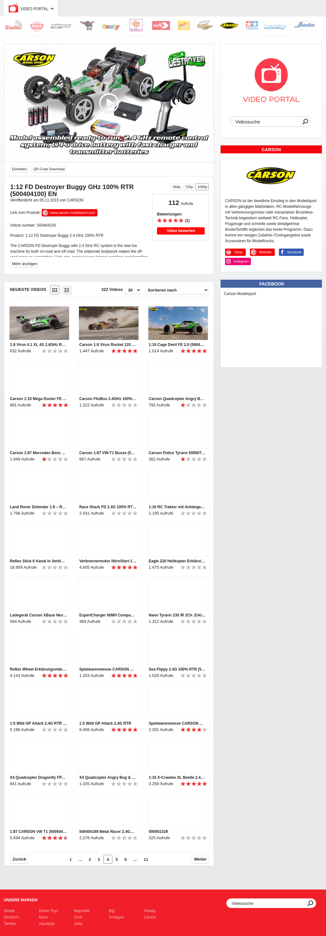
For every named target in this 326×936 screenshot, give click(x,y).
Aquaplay (47, 923)
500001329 (158, 831)
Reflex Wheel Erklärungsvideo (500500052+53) (38, 669)
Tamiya (10, 923)
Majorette (82, 911)
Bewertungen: (169, 214)
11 (146, 859)
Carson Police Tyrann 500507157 (177, 453)
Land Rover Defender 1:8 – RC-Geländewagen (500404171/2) (38, 507)
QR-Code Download (48, 169)
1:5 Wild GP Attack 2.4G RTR (105, 723)
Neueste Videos (28, 289)
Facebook (271, 283)
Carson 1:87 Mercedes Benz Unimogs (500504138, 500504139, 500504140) (38, 453)
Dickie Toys (48, 911)
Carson (150, 917)
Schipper (116, 917)
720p (189, 187)
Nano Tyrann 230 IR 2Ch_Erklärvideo (177, 615)
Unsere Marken (21, 900)
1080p (202, 187)
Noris (43, 917)
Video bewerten (181, 231)
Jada (78, 923)
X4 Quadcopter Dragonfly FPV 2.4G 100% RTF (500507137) (38, 777)
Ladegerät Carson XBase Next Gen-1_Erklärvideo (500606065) (38, 615)
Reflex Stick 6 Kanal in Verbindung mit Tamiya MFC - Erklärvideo (38, 561)
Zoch (78, 917)
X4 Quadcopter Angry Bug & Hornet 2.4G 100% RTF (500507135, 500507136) (108, 777)
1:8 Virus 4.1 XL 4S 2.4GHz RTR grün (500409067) (38, 344)
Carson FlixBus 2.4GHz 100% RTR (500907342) (108, 399)
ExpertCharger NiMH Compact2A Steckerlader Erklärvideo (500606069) (108, 615)
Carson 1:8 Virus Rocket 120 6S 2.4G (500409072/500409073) (108, 344)
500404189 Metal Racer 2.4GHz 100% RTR (108, 831)
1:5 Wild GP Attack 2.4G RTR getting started (38, 723)
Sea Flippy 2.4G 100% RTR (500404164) (177, 669)
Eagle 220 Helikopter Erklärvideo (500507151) (177, 561)
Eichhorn (11, 917)
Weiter (200, 859)
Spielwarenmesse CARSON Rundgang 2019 (177, 723)
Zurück (19, 859)
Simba (9, 911)
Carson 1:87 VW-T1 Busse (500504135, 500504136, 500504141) (108, 453)
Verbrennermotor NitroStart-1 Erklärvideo (108, 561)
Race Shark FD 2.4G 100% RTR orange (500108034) (108, 507)
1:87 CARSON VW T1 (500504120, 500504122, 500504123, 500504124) (38, 831)
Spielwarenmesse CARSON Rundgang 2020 (108, 669)
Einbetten (19, 169)
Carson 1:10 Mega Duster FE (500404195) (38, 399)
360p (177, 187)
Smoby (150, 911)
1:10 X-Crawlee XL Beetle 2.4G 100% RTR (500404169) (177, 777)
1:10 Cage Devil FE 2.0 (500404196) (177, 344)
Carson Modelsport (240, 294)
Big (111, 911)
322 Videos (112, 289)
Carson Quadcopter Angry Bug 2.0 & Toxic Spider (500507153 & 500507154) (177, 399)
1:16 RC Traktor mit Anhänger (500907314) (177, 507)
